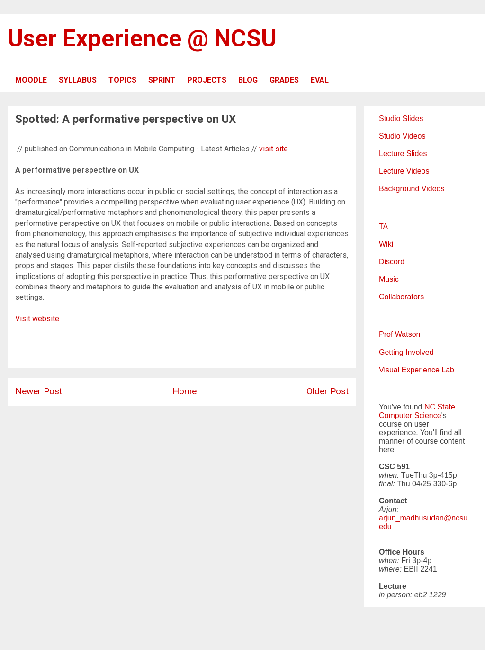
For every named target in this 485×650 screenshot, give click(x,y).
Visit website (37, 318)
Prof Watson (399, 334)
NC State (439, 407)
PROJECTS (206, 79)
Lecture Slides (403, 153)
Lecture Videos (404, 171)
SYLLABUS (78, 79)
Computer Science (410, 415)
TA (383, 227)
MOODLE (31, 79)
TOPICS (122, 79)
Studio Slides (401, 118)
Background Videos (411, 189)
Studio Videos (402, 136)
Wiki (386, 244)
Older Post (327, 391)
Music (389, 279)
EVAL (320, 79)
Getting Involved (406, 352)
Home (184, 391)
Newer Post (38, 391)
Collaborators (401, 297)
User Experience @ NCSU (142, 38)
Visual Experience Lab (416, 370)
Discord (391, 262)
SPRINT (161, 79)
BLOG (248, 79)
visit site (273, 148)
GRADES (284, 79)
